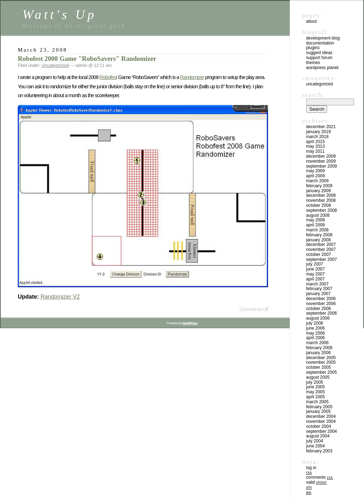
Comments (319, 477)
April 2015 (315, 141)
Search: (313, 94)
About (311, 21)
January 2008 (318, 239)
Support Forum (319, 57)
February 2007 (319, 288)
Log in (311, 467)
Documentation (320, 43)
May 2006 (315, 333)
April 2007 (315, 279)
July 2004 (314, 440)
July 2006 (314, 323)
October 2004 (318, 426)
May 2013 (315, 146)
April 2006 (315, 337)
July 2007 (314, 264)
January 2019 (318, 131)
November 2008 (321, 200)
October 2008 (318, 205)
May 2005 (315, 391)
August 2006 (318, 318)
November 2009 (321, 161)
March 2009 (317, 180)
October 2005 (318, 367)
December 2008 (321, 195)
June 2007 (315, 269)
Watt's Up (59, 14)
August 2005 (318, 377)
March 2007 (317, 284)
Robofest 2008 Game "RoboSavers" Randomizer (87, 58)
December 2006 (321, 298)
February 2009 (319, 185)
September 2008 (321, 210)
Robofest (108, 77)
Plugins (313, 47)
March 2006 (317, 342)
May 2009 (315, 170)
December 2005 (321, 357)
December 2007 (321, 244)
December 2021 (321, 126)
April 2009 (315, 175)
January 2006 (318, 352)
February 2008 (319, 234)
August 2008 (318, 215)
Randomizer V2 (60, 297)
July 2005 (314, 382)
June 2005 (315, 386)
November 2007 (321, 249)
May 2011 (315, 151)
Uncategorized (55, 65)
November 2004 (321, 421)
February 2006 (319, 347)
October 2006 (318, 308)
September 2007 (321, 259)
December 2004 (321, 416)
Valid (316, 482)
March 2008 (317, 229)
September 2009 (321, 166)
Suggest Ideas (319, 52)
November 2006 (321, 303)
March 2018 (317, 136)
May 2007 (315, 274)
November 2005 (321, 362)
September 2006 (321, 313)
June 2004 (315, 445)
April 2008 (315, 224)
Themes (313, 62)
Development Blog (323, 38)
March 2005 (317, 401)
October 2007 (318, 254)
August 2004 (318, 436)
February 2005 (319, 406)
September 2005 (321, 372)
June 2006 (315, 328)
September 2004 (321, 431)
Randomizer (192, 77)
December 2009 (321, 156)
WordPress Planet (322, 67)
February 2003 (319, 450)
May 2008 (315, 219)
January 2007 (318, 293)
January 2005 (318, 411)
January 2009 (318, 190)
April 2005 (315, 396)
